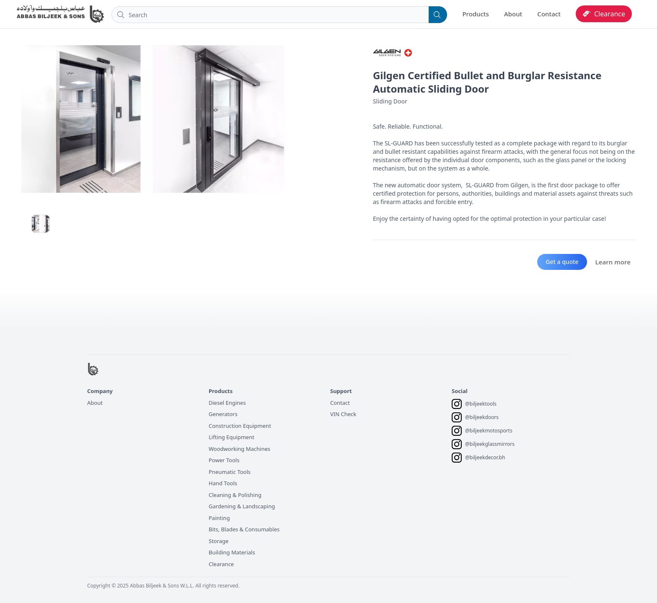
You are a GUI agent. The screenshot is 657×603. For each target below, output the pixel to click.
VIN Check (343, 414)
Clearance (221, 564)
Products (475, 14)
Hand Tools (223, 483)
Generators (223, 414)
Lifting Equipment (231, 437)
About (513, 14)
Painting (219, 518)
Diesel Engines (227, 402)
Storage (218, 541)
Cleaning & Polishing (235, 495)
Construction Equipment (240, 426)
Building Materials (232, 552)
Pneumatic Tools (230, 472)
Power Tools (224, 460)
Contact (549, 14)
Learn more (613, 262)
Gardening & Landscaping (242, 506)
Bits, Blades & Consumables (244, 529)
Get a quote (562, 262)
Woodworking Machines (239, 449)
